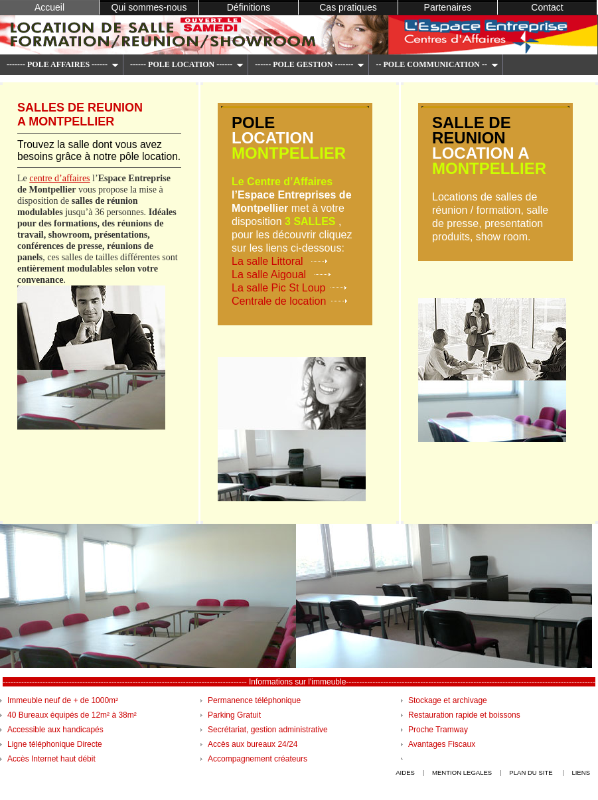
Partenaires (448, 7)
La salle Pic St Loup (278, 287)
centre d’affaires (59, 178)
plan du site (531, 772)
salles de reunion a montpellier (80, 114)
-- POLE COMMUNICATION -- (437, 64)
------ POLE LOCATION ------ (187, 64)
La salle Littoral (269, 261)
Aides (405, 772)
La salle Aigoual (270, 274)
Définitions (249, 7)
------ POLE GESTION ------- (309, 64)
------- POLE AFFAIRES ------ (63, 64)
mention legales (462, 772)
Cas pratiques (348, 7)
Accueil (49, 7)
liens (580, 772)
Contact (547, 7)
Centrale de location (279, 301)
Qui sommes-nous (149, 7)
